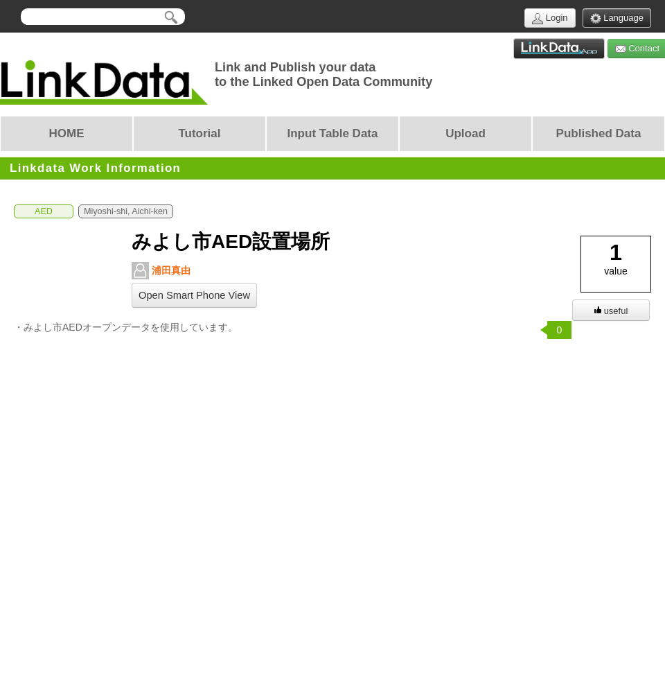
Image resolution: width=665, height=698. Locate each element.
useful (611, 311)
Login (549, 18)
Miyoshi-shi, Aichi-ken (126, 211)
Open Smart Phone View (194, 295)
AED (44, 211)
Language (617, 18)
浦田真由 (161, 270)
